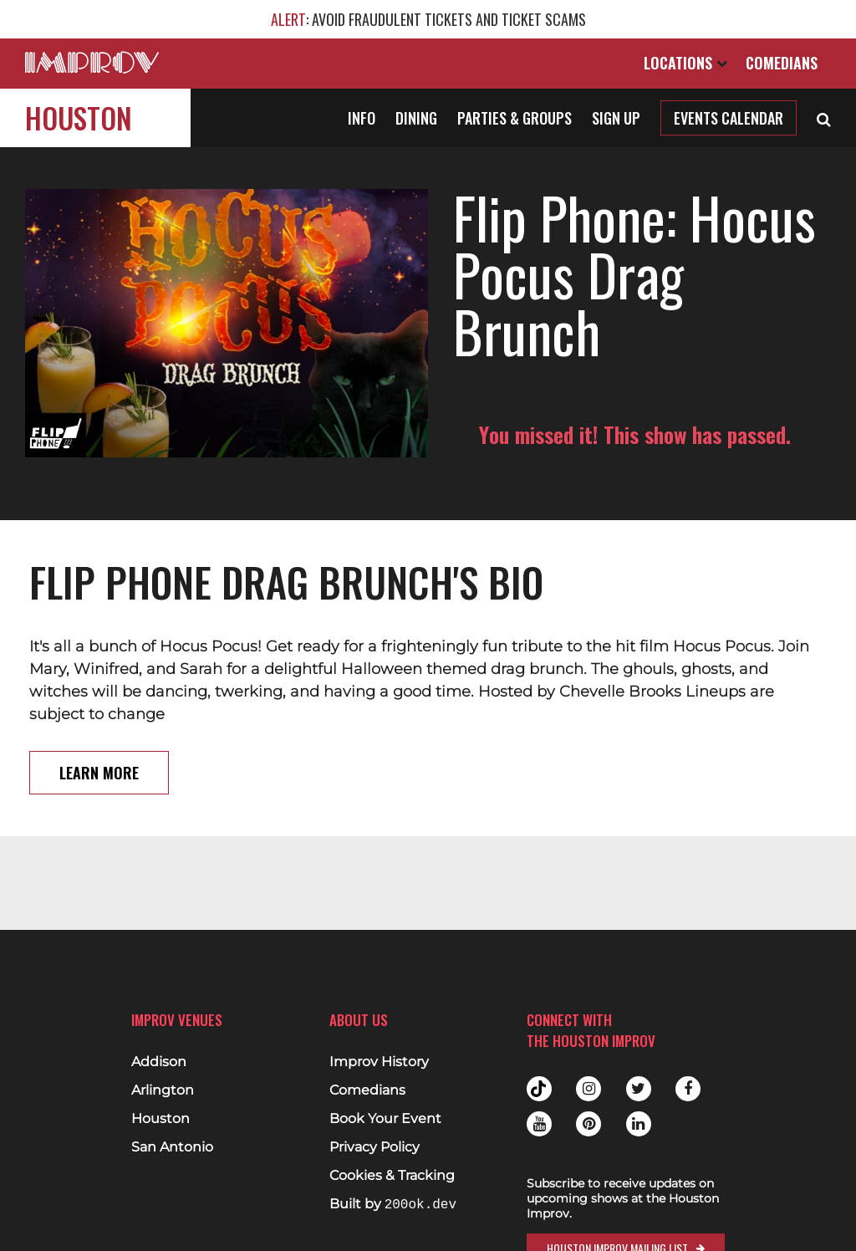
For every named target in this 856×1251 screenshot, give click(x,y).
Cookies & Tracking (392, 1175)
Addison (158, 1062)
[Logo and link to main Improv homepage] (92, 62)
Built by (392, 1204)
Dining (416, 118)
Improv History (379, 1062)
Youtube (539, 1123)
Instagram (588, 1088)
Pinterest (588, 1123)
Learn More (99, 773)
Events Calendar (728, 118)
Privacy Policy (374, 1147)
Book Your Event (385, 1119)
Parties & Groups (514, 118)
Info (361, 118)
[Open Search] (824, 118)
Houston (78, 117)
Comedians (782, 63)
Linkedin (638, 1123)
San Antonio (172, 1147)
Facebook (688, 1088)
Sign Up (616, 118)
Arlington (162, 1090)
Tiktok (539, 1088)
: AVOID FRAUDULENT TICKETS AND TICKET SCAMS (428, 19)
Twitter (638, 1088)
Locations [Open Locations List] (685, 63)
